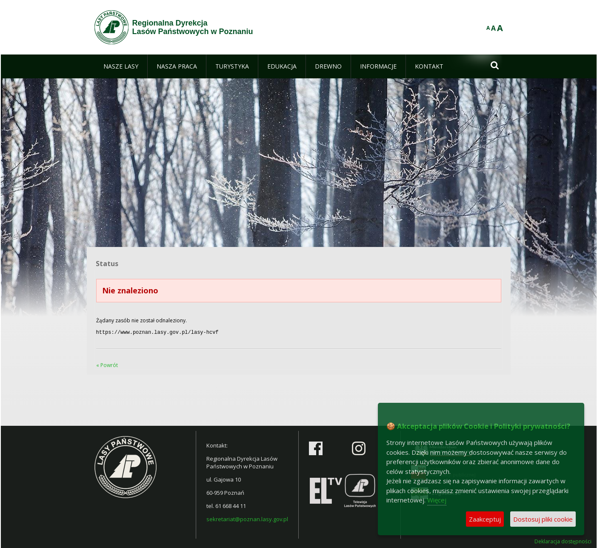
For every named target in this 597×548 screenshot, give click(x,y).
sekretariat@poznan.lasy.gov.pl (247, 518)
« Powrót (107, 364)
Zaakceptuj (485, 519)
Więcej (436, 500)
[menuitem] (120, 66)
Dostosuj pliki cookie (543, 519)
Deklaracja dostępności (562, 541)
